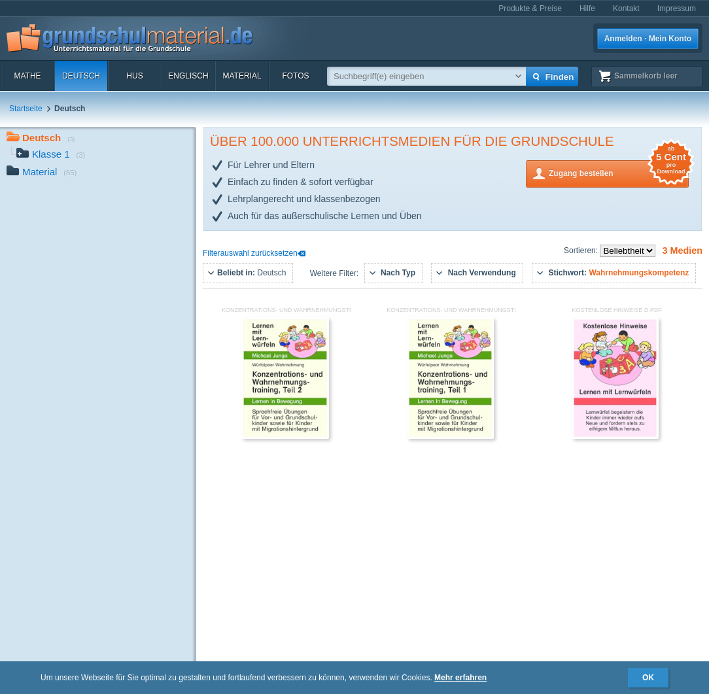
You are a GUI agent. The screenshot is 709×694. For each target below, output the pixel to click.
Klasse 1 (50, 155)
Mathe (27, 75)
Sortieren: (582, 250)
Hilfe (587, 8)
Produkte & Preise (530, 8)
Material (241, 75)
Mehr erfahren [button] (460, 677)
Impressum (676, 8)
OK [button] (648, 677)
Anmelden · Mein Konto (647, 38)
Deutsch (81, 75)
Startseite (26, 108)
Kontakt (626, 8)
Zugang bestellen (619, 172)
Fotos (295, 75)
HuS (134, 75)
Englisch (188, 75)
